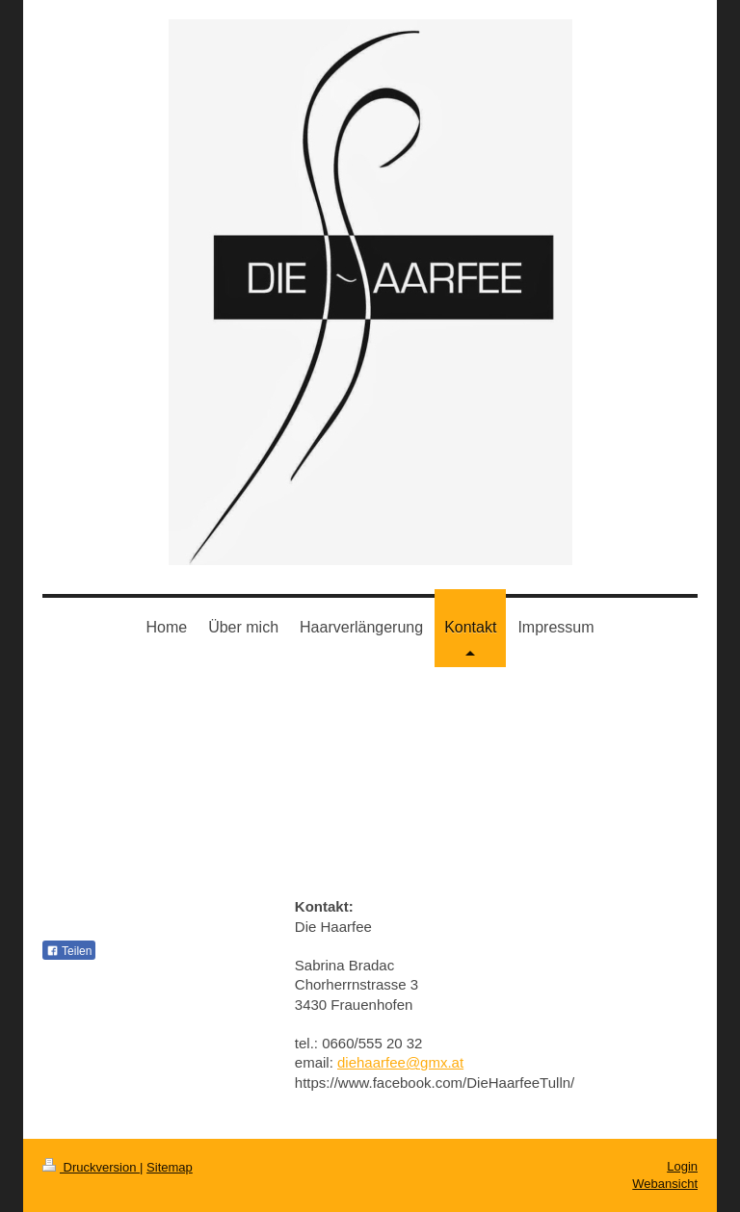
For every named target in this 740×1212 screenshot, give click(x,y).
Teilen (69, 951)
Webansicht (665, 1183)
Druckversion (91, 1167)
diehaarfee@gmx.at (400, 1062)
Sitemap (169, 1167)
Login (682, 1166)
